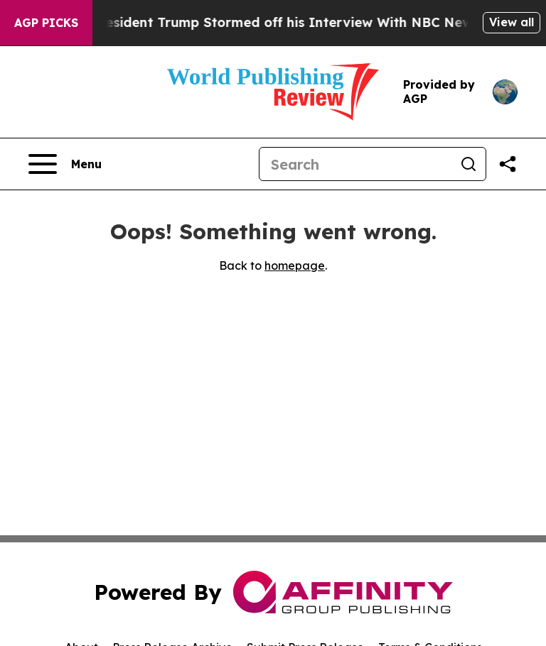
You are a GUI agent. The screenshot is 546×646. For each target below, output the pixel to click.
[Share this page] (508, 164)
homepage (294, 265)
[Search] (355, 164)
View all (511, 22)
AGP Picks (46, 23)
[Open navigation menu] (65, 164)
